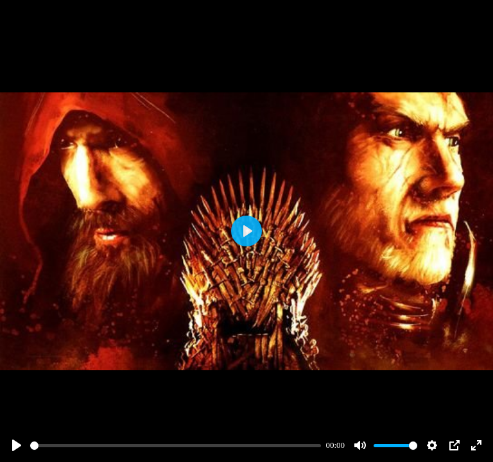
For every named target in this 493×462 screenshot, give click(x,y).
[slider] (175, 446)
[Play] (16, 445)
